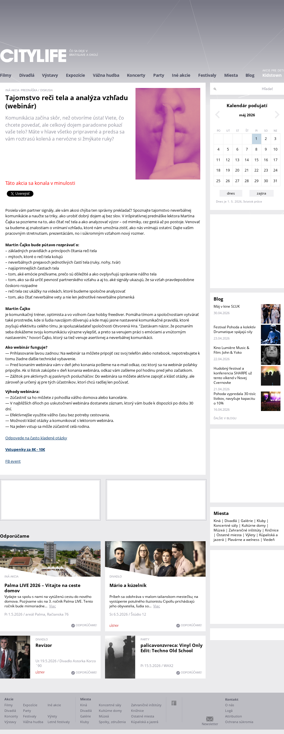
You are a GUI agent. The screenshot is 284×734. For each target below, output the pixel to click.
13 (237, 159)
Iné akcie (181, 75)
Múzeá (219, 530)
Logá (229, 710)
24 (275, 170)
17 (275, 159)
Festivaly (207, 75)
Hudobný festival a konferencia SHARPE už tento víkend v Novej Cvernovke (233, 375)
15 (256, 159)
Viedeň (269, 539)
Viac (52, 606)
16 (266, 159)
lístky (114, 626)
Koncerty (136, 75)
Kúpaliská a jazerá (144, 722)
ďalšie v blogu (225, 418)
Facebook (174, 703)
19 (228, 170)
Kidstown (272, 75)
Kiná (217, 520)
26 (228, 180)
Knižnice (272, 530)
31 (275, 180)
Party (158, 75)
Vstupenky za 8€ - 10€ (25, 449)
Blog (250, 75)
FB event (13, 461)
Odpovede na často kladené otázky (36, 438)
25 (218, 180)
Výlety (250, 534)
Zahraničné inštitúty (245, 530)
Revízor (44, 645)
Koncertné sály (226, 525)
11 (218, 159)
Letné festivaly (59, 722)
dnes (231, 193)
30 (266, 180)
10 (275, 149)
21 (247, 170)
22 (256, 170)
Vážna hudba (106, 75)
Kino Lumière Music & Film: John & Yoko (231, 350)
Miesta (231, 75)
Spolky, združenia (112, 722)
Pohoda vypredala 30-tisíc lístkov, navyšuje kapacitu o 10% (235, 398)
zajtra (261, 193)
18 (218, 170)
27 (237, 180)
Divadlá (26, 75)
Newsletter (210, 724)
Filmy (5, 75)
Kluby (261, 520)
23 (266, 170)
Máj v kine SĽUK (227, 306)
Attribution (233, 716)
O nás (229, 705)
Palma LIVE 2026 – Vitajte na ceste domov (42, 587)
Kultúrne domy (254, 525)
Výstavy (50, 75)
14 (247, 159)
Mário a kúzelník (127, 585)
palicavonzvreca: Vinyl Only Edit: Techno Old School (172, 647)
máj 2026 (247, 115)
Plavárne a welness (243, 539)
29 (256, 180)
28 (247, 180)
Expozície (75, 75)
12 (228, 159)
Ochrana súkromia (239, 722)
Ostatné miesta (229, 534)
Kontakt (231, 699)
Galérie (247, 520)
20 (237, 170)
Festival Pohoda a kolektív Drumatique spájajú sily (235, 329)
